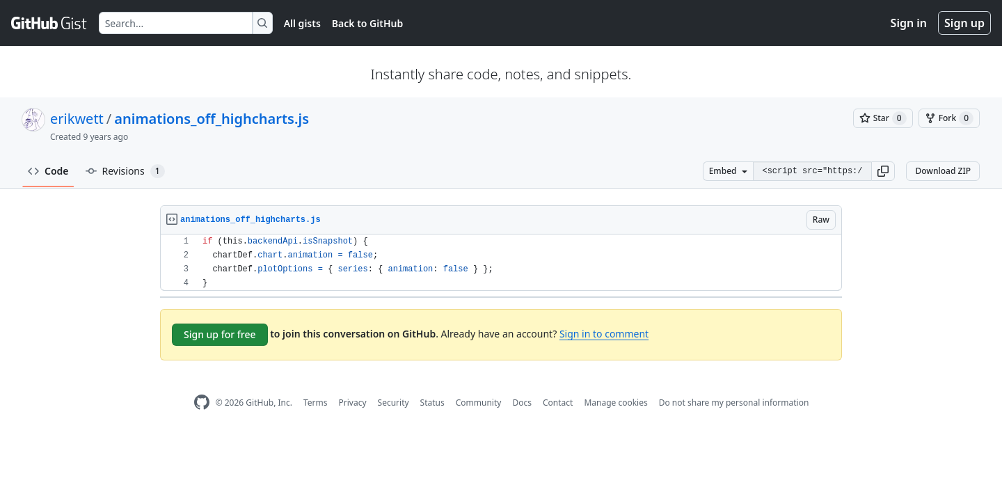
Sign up (964, 23)
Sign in (909, 23)
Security (393, 402)
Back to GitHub (367, 23)
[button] (883, 171)
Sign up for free (220, 334)
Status (432, 402)
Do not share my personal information (734, 402)
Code (48, 170)
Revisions (125, 171)
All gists (302, 23)
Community (479, 402)
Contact (558, 402)
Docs (522, 402)
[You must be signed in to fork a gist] (949, 118)
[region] (501, 262)
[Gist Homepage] (49, 23)
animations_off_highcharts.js (211, 118)
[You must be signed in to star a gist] (883, 118)
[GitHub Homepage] (201, 402)
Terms (315, 402)
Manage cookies (615, 402)
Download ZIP (943, 171)
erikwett (77, 118)
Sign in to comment (604, 333)
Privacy (353, 402)
